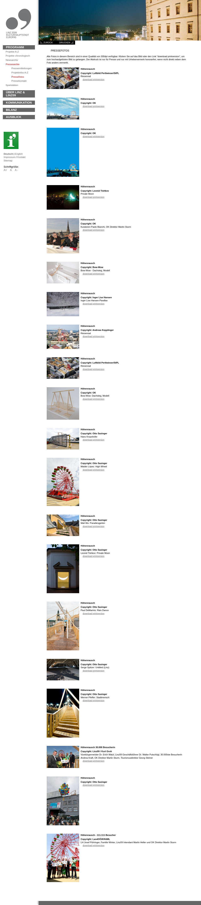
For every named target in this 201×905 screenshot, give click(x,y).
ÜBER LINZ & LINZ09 (15, 94)
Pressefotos (17, 76)
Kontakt (21, 157)
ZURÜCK (48, 42)
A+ (5, 170)
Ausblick (13, 117)
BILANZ (11, 110)
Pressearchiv (12, 64)
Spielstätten (12, 85)
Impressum (9, 157)
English (19, 153)
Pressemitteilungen (21, 68)
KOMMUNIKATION (19, 102)
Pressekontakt (19, 80)
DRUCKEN (64, 42)
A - (16, 170)
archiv (12, 60)
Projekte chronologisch (18, 55)
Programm (15, 47)
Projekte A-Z (12, 51)
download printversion (93, 79)
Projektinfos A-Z (19, 72)
